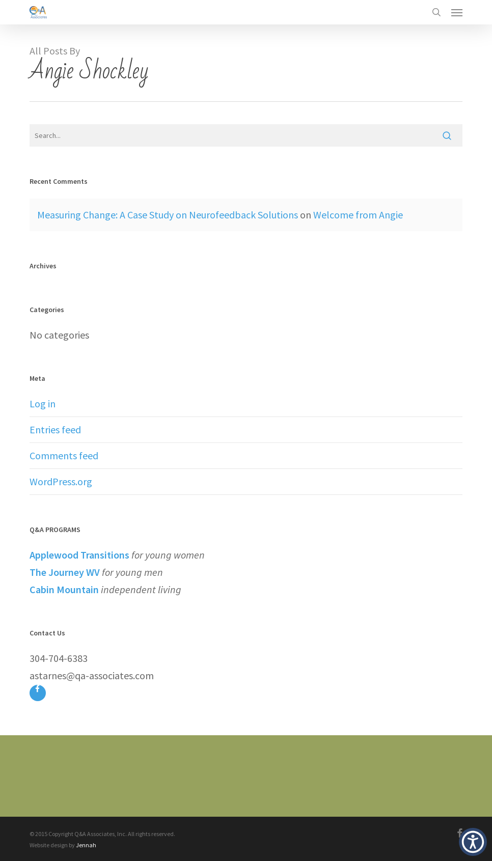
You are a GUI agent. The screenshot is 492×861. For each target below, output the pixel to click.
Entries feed (55, 429)
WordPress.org (61, 481)
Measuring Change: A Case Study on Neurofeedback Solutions (167, 214)
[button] (456, 12)
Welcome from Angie (358, 214)
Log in (43, 403)
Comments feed (64, 455)
